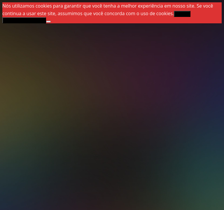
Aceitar (182, 14)
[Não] (48, 21)
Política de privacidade (24, 20)
